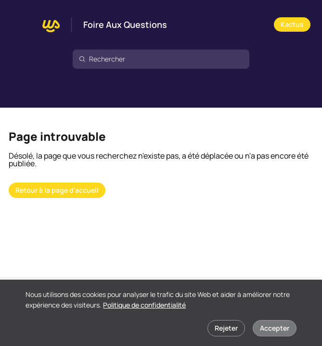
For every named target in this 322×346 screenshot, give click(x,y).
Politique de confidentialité (144, 304)
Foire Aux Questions (125, 25)
